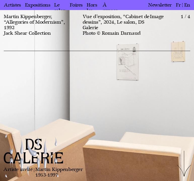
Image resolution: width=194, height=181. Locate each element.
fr (178, 5)
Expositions (37, 5)
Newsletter (160, 5)
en (187, 5)
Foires (76, 5)
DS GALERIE (33, 152)
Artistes (12, 5)
